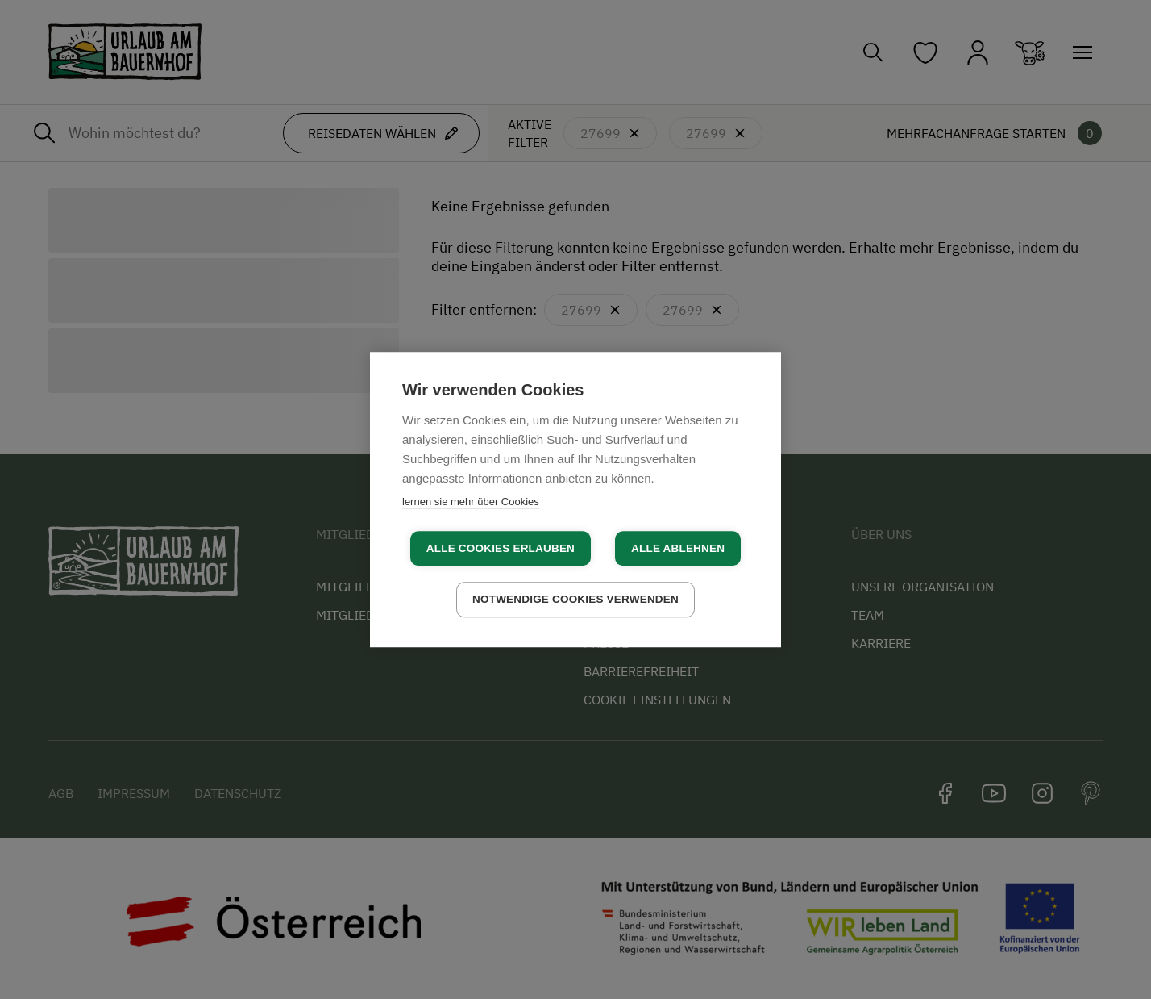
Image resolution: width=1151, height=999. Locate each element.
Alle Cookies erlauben (500, 548)
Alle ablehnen (678, 548)
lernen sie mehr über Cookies (470, 501)
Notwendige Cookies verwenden (575, 599)
